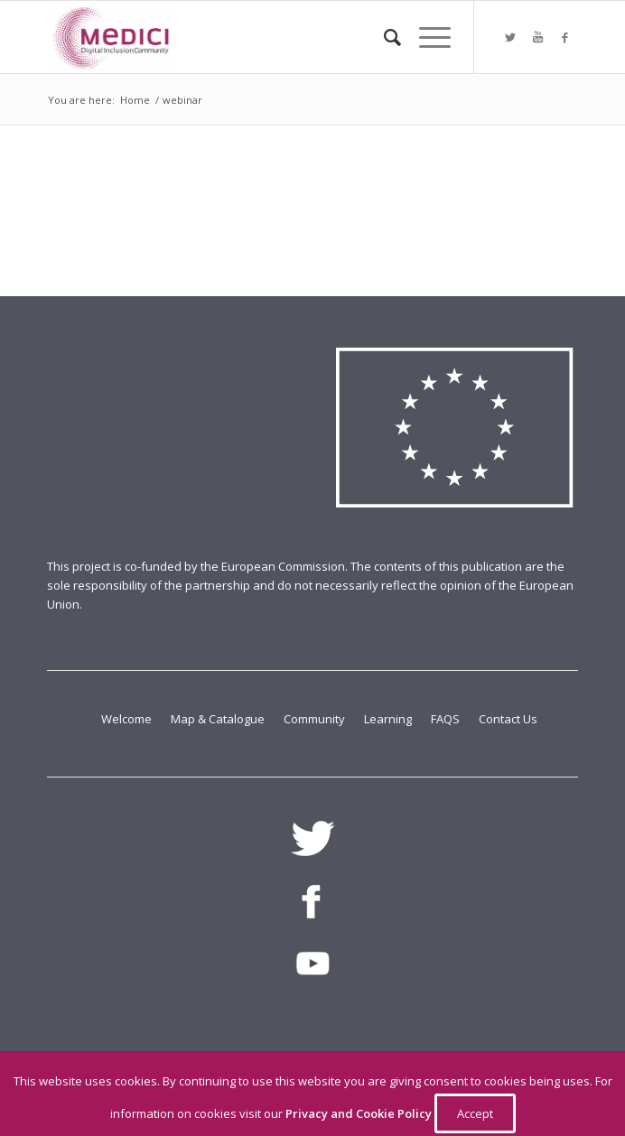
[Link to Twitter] (510, 37)
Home (135, 100)
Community (316, 719)
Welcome (127, 719)
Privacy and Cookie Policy (359, 1113)
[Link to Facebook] (564, 37)
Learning (389, 719)
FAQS (446, 719)
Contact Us (508, 719)
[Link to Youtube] (537, 37)
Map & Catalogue (219, 719)
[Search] (383, 37)
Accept (475, 1113)
